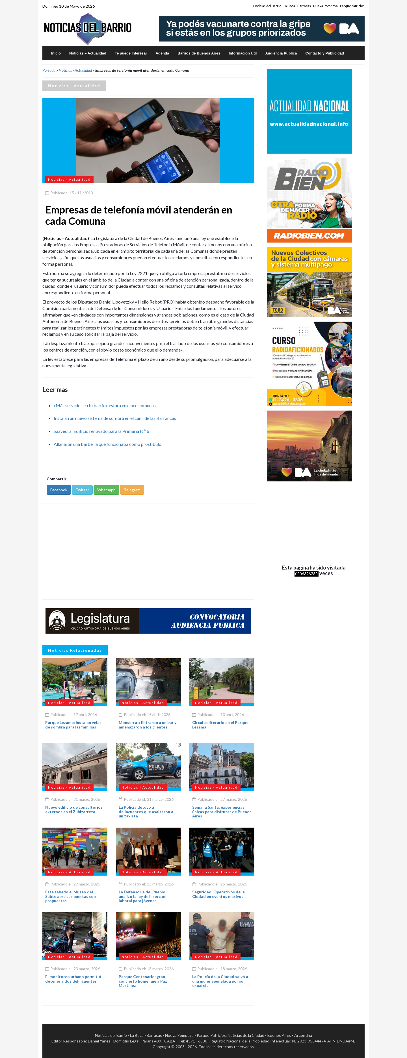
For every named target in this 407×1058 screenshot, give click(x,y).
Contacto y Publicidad (324, 53)
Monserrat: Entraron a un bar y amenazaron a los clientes (147, 724)
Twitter (82, 489)
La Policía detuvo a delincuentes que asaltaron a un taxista (146, 811)
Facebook (58, 489)
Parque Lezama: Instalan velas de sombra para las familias (73, 724)
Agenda (162, 53)
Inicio (56, 53)
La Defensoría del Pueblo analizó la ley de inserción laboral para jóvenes (142, 896)
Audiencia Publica (281, 53)
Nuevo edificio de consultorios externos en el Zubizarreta (74, 809)
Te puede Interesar (131, 53)
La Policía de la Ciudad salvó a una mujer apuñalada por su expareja (220, 981)
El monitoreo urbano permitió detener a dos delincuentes (73, 978)
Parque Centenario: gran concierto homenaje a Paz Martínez (143, 981)
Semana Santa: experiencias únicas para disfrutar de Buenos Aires (222, 811)
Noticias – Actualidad (87, 53)
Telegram (132, 489)
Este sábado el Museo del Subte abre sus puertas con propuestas (70, 896)
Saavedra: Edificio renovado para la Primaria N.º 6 (101, 431)
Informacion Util (243, 53)
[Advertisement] (148, 551)
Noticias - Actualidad (75, 70)
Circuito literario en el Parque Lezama (220, 724)
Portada (48, 70)
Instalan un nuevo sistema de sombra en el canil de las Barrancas (115, 418)
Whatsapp (106, 489)
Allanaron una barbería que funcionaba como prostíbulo (107, 444)
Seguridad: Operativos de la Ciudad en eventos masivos (218, 893)
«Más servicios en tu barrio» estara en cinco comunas (105, 405)
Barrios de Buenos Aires (198, 53)
